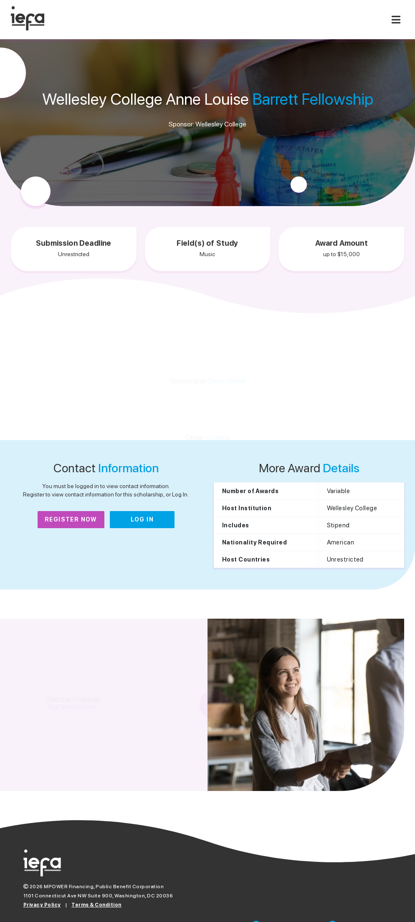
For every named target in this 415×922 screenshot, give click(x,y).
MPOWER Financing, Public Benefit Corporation (104, 886)
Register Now (71, 519)
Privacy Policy (42, 905)
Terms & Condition (96, 905)
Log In (142, 519)
